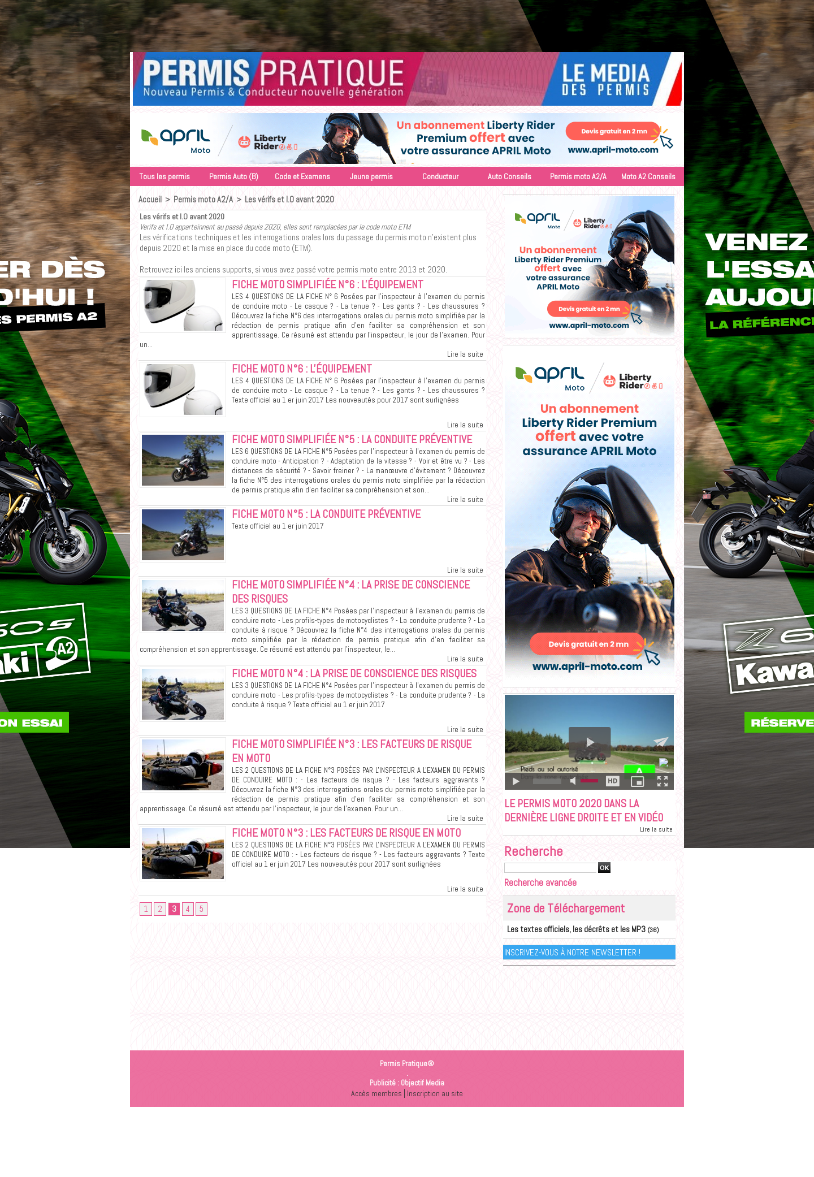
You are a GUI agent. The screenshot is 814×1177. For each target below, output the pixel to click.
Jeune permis (371, 176)
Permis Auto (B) (233, 176)
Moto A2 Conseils (648, 176)
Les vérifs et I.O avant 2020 (283, 199)
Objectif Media (422, 1101)
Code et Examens (302, 176)
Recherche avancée (540, 901)
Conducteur (440, 176)
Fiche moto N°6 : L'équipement (311, 371)
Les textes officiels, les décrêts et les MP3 (566, 948)
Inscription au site (435, 1111)
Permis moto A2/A (578, 176)
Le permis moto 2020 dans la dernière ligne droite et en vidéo (580, 820)
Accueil (149, 199)
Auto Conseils (509, 176)
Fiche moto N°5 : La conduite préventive (338, 534)
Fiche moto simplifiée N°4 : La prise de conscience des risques (334, 613)
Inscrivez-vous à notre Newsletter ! (573, 970)
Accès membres (375, 1111)
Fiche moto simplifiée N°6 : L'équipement (339, 285)
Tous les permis (164, 176)
